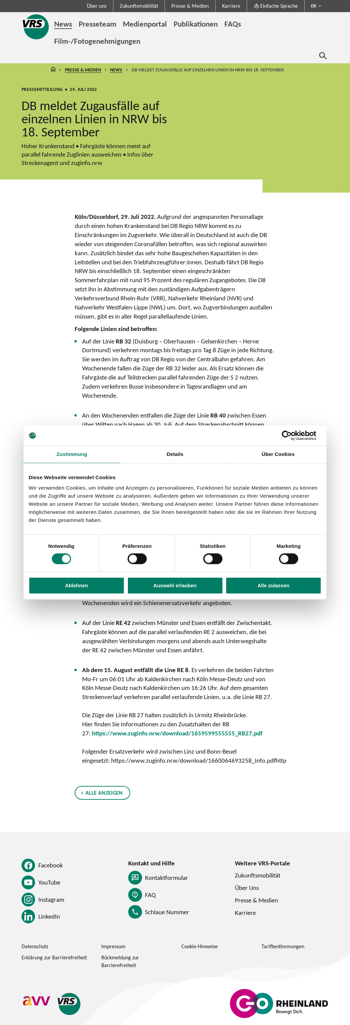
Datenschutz (35, 946)
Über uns (96, 5)
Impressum (113, 946)
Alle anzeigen (104, 793)
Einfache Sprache (276, 5)
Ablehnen (76, 586)
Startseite (53, 70)
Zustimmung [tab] (72, 454)
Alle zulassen (273, 586)
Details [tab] (175, 454)
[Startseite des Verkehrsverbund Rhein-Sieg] (36, 26)
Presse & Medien (190, 5)
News (116, 70)
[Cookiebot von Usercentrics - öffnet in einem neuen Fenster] (291, 435)
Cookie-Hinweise (199, 946)
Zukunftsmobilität (139, 5)
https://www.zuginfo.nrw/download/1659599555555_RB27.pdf (177, 733)
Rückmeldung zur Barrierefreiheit (120, 961)
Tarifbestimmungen (282, 946)
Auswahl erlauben (175, 586)
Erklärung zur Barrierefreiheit (54, 957)
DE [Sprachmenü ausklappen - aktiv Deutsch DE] (313, 6)
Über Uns (247, 887)
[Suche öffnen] (323, 55)
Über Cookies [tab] (277, 454)
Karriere (231, 5)
